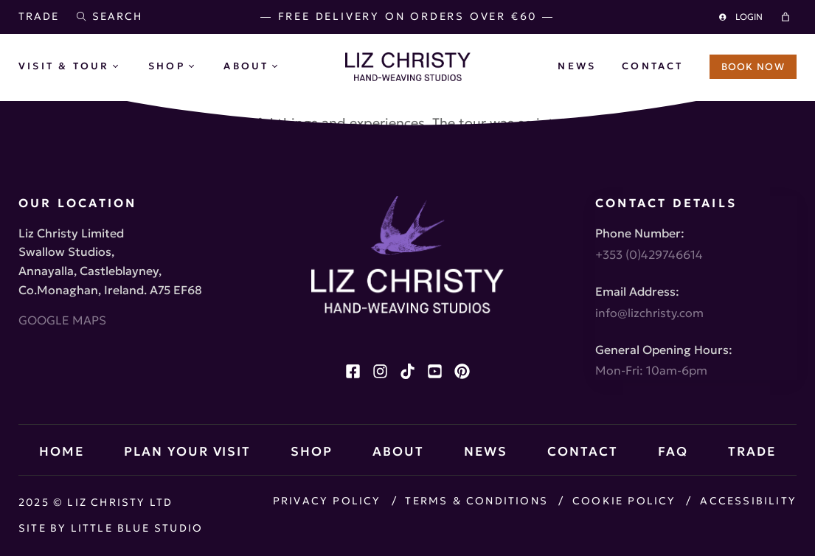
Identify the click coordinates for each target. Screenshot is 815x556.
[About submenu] (286, 67)
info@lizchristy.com (649, 311)
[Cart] (788, 17)
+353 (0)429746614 (649, 253)
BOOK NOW (753, 66)
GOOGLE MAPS (62, 318)
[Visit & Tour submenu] (126, 67)
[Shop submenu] (202, 67)
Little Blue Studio (138, 528)
